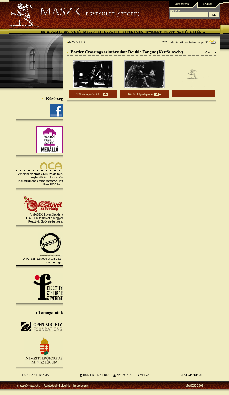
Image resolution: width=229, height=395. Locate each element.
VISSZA (145, 375)
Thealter (125, 32)
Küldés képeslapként (88, 94)
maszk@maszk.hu (28, 385)
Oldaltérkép (182, 3)
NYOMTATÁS (125, 375)
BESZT (169, 32)
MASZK (89, 32)
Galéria (197, 32)
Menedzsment (149, 32)
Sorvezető (71, 32)
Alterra (105, 32)
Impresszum (81, 385)
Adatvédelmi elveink (57, 385)
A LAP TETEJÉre (195, 375)
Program (49, 32)
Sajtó (182, 32)
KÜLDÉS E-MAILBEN (96, 375)
